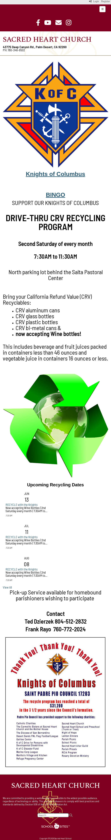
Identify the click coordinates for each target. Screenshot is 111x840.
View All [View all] (7, 587)
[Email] (60, 22)
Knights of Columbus (55, 174)
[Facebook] (40, 22)
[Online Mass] (49, 22)
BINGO (55, 195)
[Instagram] (70, 22)
